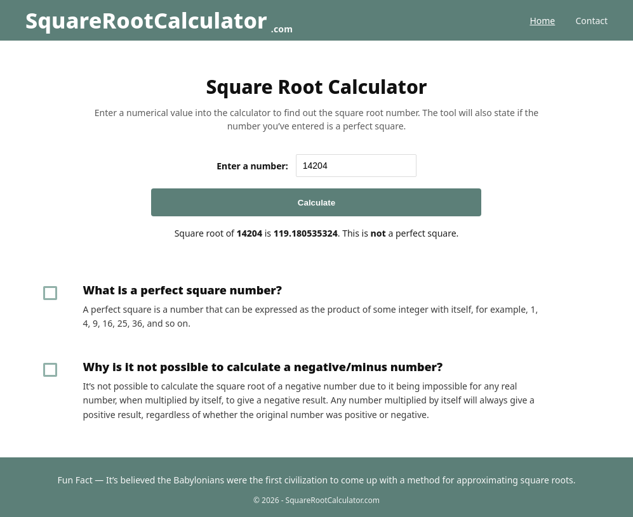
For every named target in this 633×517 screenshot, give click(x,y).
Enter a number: (252, 166)
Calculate (316, 202)
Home (542, 21)
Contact (591, 21)
